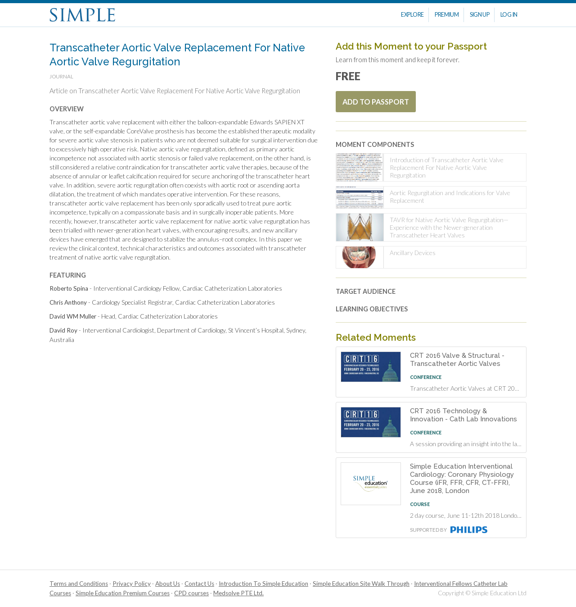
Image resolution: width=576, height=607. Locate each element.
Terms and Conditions (79, 583)
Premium (447, 14)
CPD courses (191, 593)
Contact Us (199, 583)
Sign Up (480, 14)
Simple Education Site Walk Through (361, 583)
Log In (509, 14)
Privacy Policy (131, 583)
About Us (167, 583)
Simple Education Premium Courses (123, 593)
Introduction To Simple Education (263, 583)
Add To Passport (375, 101)
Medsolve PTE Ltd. (238, 593)
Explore (412, 14)
